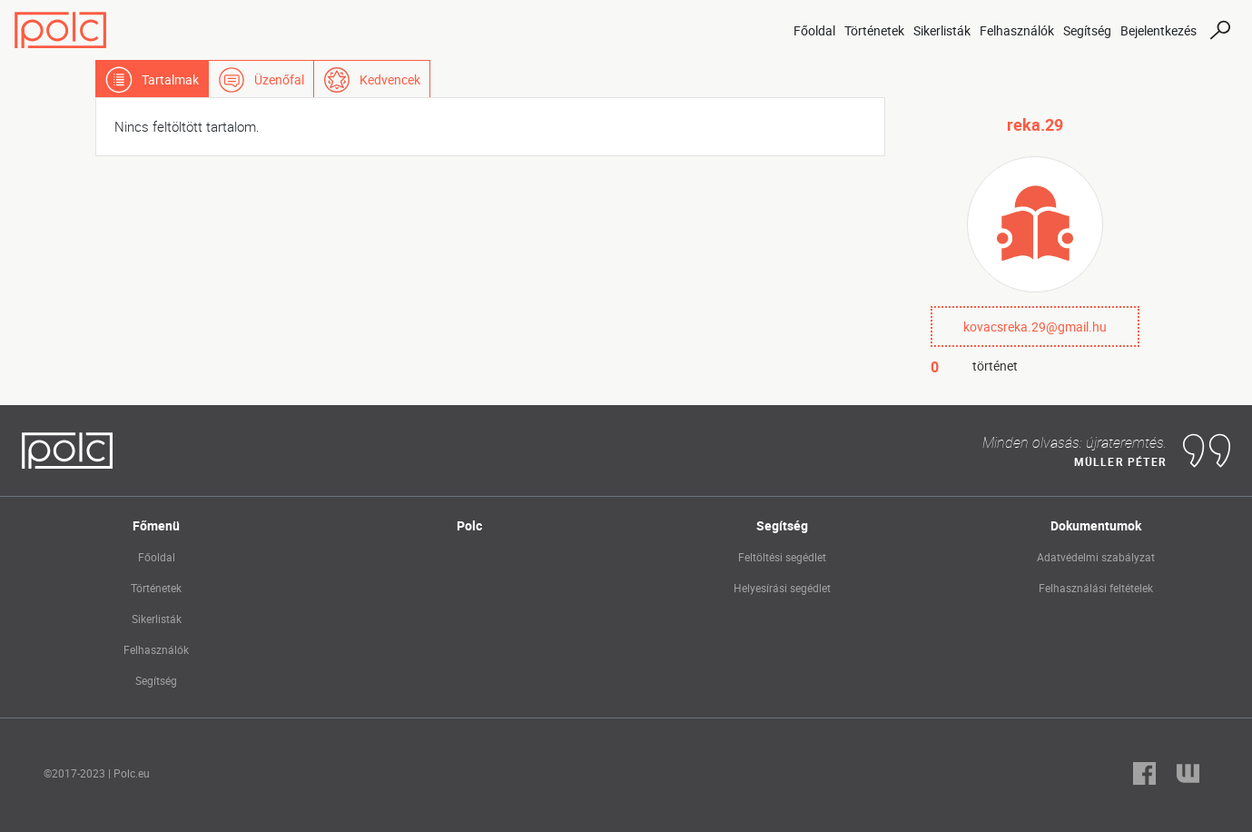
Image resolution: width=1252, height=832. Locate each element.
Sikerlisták (942, 30)
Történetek (874, 30)
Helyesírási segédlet (782, 587)
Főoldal (814, 30)
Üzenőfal (279, 79)
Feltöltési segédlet (782, 557)
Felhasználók (1017, 30)
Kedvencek (390, 79)
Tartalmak (170, 79)
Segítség (1087, 30)
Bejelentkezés (1158, 30)
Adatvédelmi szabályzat (1096, 557)
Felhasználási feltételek (1096, 587)
